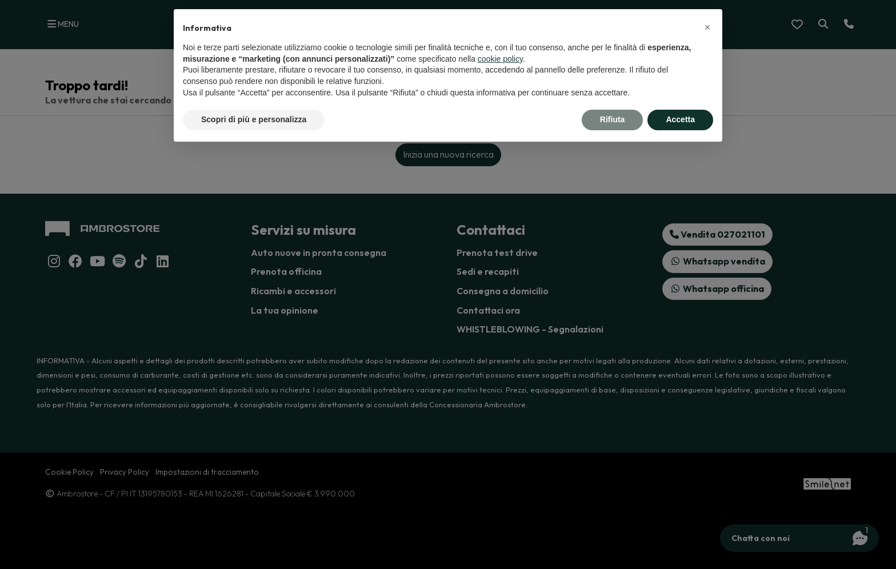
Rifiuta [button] (612, 119)
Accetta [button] (680, 119)
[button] (707, 27)
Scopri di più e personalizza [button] (253, 119)
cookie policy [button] (500, 58)
